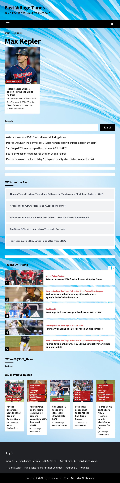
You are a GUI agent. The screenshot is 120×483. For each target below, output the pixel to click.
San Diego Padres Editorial (72, 325)
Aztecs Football (58, 276)
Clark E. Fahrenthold (27, 98)
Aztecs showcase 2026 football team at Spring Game (36, 137)
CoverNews (71, 478)
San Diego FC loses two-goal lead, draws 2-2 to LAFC (36, 148)
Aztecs (48, 276)
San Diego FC (51, 309)
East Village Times (25, 7)
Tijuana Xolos (14, 467)
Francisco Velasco (59, 425)
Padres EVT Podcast (77, 467)
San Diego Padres (14, 81)
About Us (11, 460)
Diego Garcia (35, 431)
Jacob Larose (80, 425)
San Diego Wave (88, 460)
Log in (9, 453)
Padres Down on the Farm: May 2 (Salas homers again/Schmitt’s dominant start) (51, 142)
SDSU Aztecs (50, 460)
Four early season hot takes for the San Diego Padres (36, 153)
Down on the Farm (53, 291)
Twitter (9, 366)
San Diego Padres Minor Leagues (89, 291)
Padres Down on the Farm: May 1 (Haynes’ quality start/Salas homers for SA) (50, 159)
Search (9, 121)
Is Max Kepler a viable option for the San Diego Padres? (20, 91)
